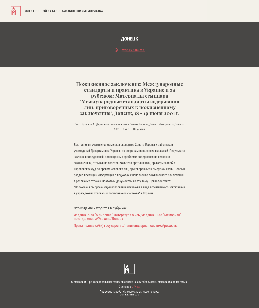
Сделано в (129, 286)
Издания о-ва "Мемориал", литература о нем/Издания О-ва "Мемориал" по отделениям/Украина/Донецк (127, 217)
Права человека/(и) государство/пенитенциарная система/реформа (125, 225)
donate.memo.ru (129, 294)
